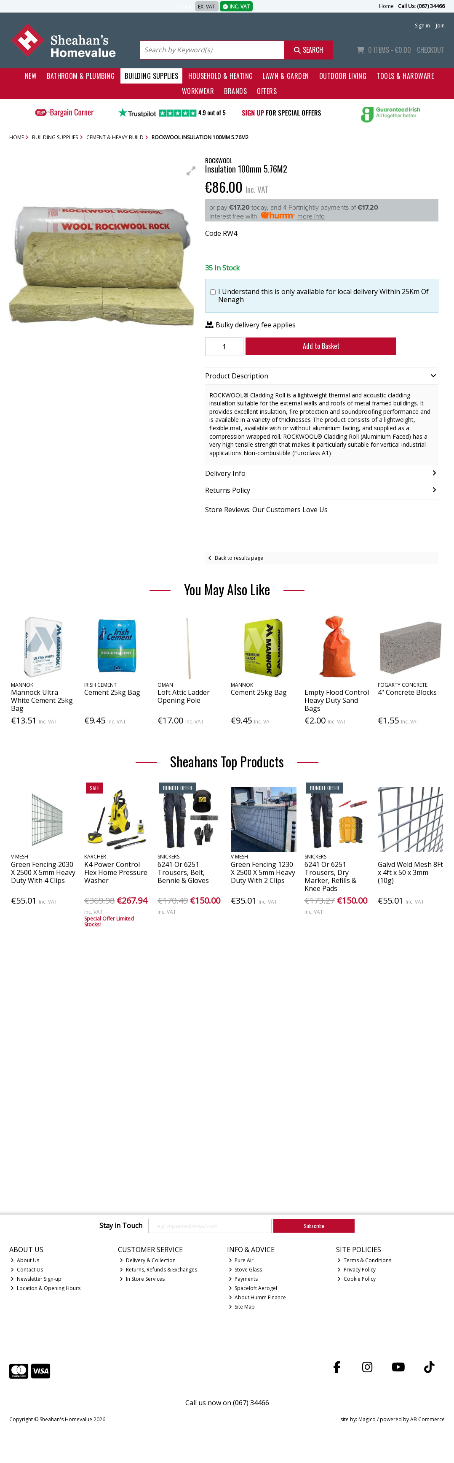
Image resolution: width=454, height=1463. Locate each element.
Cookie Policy (356, 1278)
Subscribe (314, 1225)
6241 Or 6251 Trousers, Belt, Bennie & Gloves (183, 872)
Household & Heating (220, 76)
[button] (191, 171)
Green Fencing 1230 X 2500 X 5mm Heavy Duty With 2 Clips (263, 872)
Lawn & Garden (286, 76)
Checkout (430, 50)
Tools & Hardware (405, 76)
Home (386, 6)
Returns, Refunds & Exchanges (158, 1269)
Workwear (198, 91)
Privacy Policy (356, 1269)
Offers (267, 91)
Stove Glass (245, 1269)
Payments (243, 1278)
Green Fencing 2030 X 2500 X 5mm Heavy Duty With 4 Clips (43, 872)
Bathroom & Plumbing (81, 76)
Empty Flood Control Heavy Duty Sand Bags (336, 700)
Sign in (422, 25)
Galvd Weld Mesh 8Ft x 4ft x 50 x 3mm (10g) (410, 872)
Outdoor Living (343, 76)
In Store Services (142, 1278)
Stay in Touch (120, 1226)
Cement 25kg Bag (112, 692)
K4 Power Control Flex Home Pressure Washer (115, 872)
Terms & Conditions (364, 1260)
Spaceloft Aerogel (253, 1288)
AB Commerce (427, 1419)
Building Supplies (151, 76)
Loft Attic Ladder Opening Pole (184, 696)
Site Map (242, 1306)
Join (440, 25)
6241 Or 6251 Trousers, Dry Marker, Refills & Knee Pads (330, 876)
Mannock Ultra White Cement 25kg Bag (42, 700)
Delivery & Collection (148, 1260)
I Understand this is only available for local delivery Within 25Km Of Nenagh (323, 296)
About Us (25, 1260)
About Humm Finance (257, 1297)
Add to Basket (314, 346)
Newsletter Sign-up (36, 1278)
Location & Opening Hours (45, 1288)
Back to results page (239, 557)
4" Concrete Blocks (407, 692)
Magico (367, 1419)
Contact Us (27, 1269)
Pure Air (241, 1260)
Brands (235, 91)
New (31, 76)
